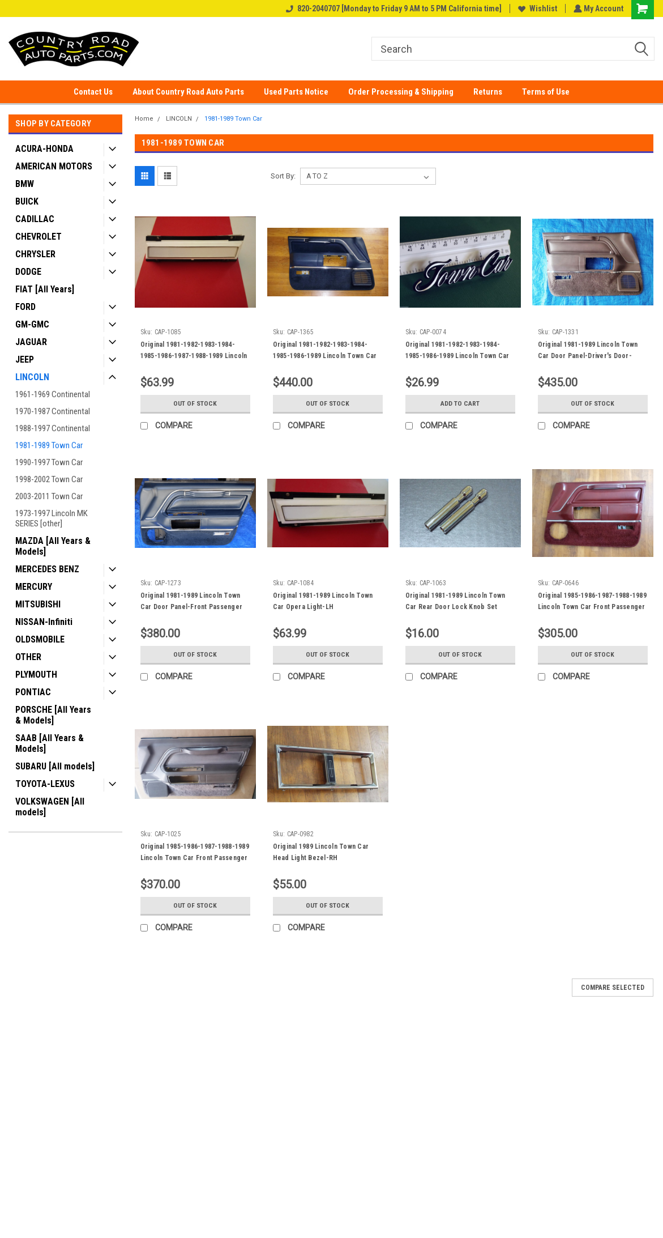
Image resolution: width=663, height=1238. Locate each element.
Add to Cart (460, 403)
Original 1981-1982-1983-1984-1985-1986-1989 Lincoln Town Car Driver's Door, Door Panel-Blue (325, 356)
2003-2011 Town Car (49, 496)
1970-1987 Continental (52, 411)
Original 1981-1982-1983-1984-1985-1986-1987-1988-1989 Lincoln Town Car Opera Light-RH (193, 356)
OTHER (28, 657)
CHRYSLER (35, 254)
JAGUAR (31, 342)
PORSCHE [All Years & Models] (53, 715)
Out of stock (195, 403)
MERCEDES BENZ (47, 569)
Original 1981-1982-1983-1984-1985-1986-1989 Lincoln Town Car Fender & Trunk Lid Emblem (457, 356)
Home (144, 118)
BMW (24, 183)
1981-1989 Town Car (49, 445)
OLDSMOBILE (40, 639)
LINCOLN (32, 377)
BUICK (27, 201)
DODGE (28, 271)
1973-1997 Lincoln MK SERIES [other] (51, 518)
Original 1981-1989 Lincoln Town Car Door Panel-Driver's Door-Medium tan (588, 356)
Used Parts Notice (296, 92)
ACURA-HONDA (44, 148)
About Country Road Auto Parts (188, 92)
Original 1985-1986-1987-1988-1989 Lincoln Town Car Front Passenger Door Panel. (194, 858)
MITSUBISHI (38, 604)
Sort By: (283, 176)
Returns (487, 92)
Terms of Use (546, 92)
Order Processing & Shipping (401, 92)
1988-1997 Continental (52, 428)
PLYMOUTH (36, 674)
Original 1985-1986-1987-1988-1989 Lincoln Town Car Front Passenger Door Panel (592, 607)
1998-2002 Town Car (49, 479)
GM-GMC (32, 324)
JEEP (24, 359)
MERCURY (33, 586)
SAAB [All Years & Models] (49, 743)
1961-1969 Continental (52, 394)
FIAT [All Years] (44, 289)
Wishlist (536, 8)
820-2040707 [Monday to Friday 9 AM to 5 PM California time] (393, 8)
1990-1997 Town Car (49, 462)
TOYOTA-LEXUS (45, 783)
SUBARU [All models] (55, 766)
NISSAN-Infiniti (43, 621)
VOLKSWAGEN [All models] (49, 807)
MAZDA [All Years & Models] (53, 546)
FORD (25, 306)
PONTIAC (33, 692)
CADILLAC (34, 219)
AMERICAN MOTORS (53, 166)
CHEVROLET (38, 236)
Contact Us (93, 92)
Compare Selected (612, 988)
